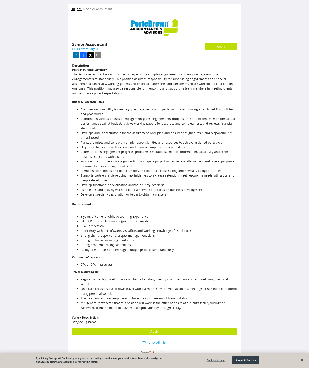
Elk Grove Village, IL (85, 49)
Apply (221, 46)
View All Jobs (158, 343)
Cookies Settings (216, 360)
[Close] (302, 360)
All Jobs (76, 9)
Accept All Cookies (246, 360)
